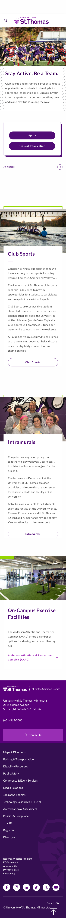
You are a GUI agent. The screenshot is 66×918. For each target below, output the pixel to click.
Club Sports (32, 362)
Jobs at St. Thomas (14, 794)
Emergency (9, 873)
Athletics (33, 167)
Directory (9, 837)
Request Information (32, 145)
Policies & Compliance (16, 816)
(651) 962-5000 (12, 720)
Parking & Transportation (18, 759)
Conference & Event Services (20, 780)
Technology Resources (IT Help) (22, 801)
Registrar (8, 830)
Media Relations (13, 787)
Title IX (7, 823)
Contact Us (33, 735)
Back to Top (53, 908)
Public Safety (11, 773)
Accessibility (10, 866)
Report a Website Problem (17, 858)
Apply (32, 135)
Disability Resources (15, 766)
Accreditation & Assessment (20, 809)
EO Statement (10, 862)
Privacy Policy (11, 869)
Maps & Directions (14, 752)
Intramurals (32, 533)
